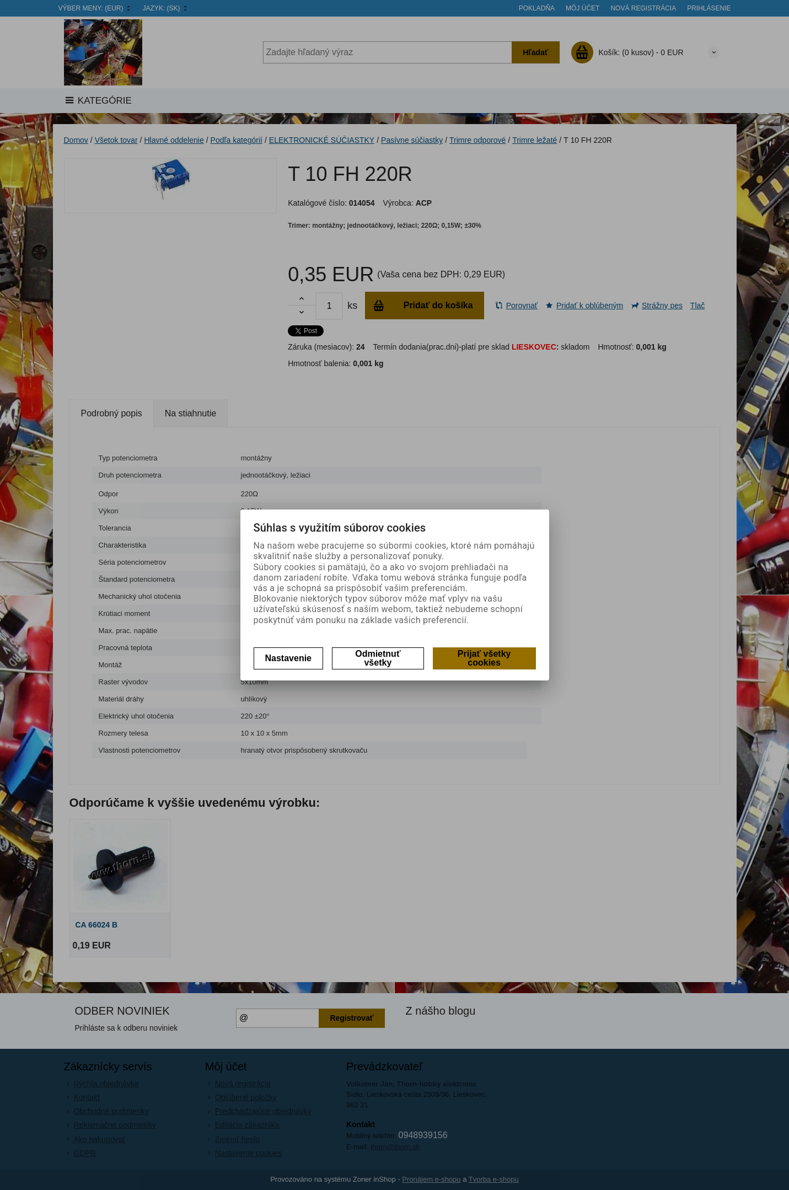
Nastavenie (288, 658)
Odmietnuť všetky (377, 658)
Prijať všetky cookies (484, 658)
